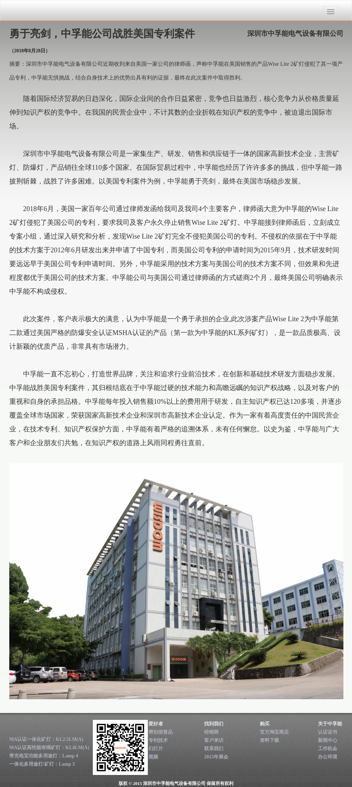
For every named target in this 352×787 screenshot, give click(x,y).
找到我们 (213, 723)
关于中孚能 (330, 723)
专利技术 (158, 740)
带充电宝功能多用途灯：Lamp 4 (43, 755)
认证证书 (327, 732)
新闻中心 (327, 740)
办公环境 (327, 756)
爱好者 (155, 723)
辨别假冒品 (160, 732)
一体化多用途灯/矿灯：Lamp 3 (42, 764)
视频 (153, 756)
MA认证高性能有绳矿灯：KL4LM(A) (49, 747)
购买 (265, 723)
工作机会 (327, 748)
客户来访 (213, 740)
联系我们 (213, 748)
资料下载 (269, 740)
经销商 (211, 732)
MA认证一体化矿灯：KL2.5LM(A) (46, 739)
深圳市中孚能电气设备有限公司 (48, 10)
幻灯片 (155, 748)
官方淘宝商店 (274, 732)
